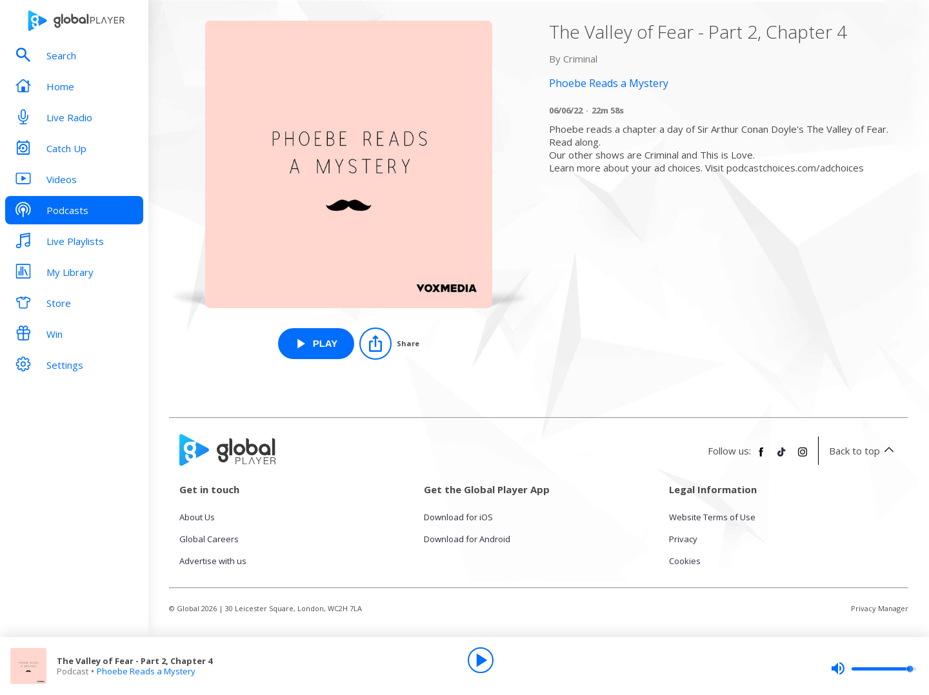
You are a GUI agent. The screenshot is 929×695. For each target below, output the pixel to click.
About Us (197, 517)
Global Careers (209, 539)
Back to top (863, 450)
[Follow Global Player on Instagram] (803, 457)
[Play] (481, 660)
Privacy (683, 539)
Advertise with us (212, 561)
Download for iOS (458, 517)
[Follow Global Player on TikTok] (782, 457)
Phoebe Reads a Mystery (146, 671)
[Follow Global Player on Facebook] (761, 457)
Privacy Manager (879, 608)
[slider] (873, 668)
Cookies (685, 561)
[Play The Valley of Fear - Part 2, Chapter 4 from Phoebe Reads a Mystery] (316, 343)
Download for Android (467, 539)
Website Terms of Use (712, 517)
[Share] (389, 344)
